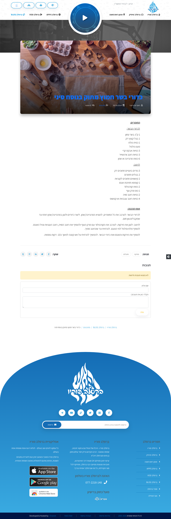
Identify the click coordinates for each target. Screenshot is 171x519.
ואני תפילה (154, 495)
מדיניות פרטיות (104, 516)
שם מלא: (144, 285)
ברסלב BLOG (153, 482)
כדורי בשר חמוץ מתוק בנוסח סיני (98, 97)
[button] (168, 256)
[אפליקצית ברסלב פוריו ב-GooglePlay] (43, 482)
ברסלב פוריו (153, 448)
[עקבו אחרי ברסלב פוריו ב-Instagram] (99, 412)
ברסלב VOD (153, 475)
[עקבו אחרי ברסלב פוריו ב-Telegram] (62, 412)
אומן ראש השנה (152, 461)
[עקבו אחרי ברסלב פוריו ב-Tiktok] (80, 412)
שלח (142, 312)
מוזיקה (136, 254)
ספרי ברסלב (153, 489)
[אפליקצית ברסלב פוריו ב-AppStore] (43, 470)
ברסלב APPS (153, 468)
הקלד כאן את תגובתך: (139, 294)
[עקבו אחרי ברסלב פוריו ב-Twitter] (90, 412)
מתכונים (102, 105)
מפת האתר (68, 516)
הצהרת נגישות (85, 516)
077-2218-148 (94, 482)
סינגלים (126, 254)
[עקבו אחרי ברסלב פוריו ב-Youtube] (71, 412)
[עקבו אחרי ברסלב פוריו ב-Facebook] (109, 412)
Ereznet (53, 516)
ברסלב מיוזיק (153, 455)
